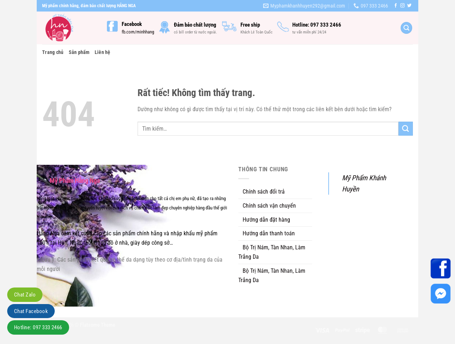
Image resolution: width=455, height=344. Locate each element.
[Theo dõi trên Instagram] (402, 5)
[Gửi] (405, 129)
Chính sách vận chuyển (269, 205)
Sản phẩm (79, 52)
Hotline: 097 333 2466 (38, 327)
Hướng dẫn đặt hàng (266, 219)
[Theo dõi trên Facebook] (395, 5)
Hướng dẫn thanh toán (269, 233)
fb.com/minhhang (138, 32)
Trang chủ (53, 52)
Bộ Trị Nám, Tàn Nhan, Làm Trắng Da (271, 252)
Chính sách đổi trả (264, 191)
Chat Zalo (25, 294)
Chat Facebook (31, 311)
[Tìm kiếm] (406, 28)
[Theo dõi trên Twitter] (409, 5)
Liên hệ (103, 52)
